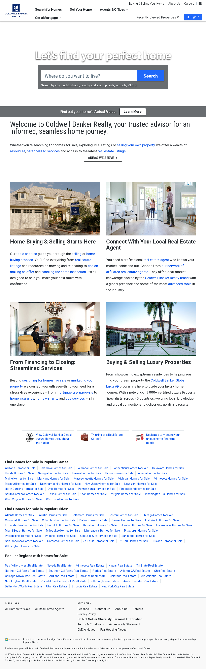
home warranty (47, 398)
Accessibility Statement (124, 624)
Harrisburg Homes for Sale (100, 525)
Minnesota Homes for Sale (171, 478)
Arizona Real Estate (61, 576)
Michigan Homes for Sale (134, 478)
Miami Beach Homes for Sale (23, 530)
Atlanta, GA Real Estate (135, 570)
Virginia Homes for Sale (126, 494)
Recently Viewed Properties (157, 17)
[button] (193, 17)
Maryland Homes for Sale (53, 478)
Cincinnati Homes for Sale (21, 520)
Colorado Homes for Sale (92, 468)
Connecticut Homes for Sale (130, 468)
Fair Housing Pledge (113, 629)
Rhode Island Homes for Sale (137, 488)
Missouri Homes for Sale (20, 483)
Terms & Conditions (91, 624)
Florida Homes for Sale (19, 473)
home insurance (22, 398)
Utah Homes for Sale (93, 494)
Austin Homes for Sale (53, 515)
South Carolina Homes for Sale (24, 494)
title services (75, 398)
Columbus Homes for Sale (58, 520)
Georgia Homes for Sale (53, 473)
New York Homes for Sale (140, 483)
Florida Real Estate (104, 570)
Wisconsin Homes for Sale (62, 499)
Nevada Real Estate (59, 565)
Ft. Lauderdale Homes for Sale (24, 525)
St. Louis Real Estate (84, 586)
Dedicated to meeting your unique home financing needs (163, 438)
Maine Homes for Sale (19, 478)
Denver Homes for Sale (126, 520)
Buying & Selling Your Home (146, 3)
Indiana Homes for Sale (152, 473)
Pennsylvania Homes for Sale (96, 488)
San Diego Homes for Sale (138, 535)
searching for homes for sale (44, 380)
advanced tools (180, 284)
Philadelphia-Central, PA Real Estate (64, 581)
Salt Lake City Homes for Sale (98, 535)
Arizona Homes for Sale (20, 468)
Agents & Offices (114, 9)
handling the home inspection (63, 272)
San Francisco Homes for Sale (24, 541)
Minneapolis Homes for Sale (102, 530)
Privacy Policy (87, 614)
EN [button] (200, 3)
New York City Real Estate (118, 586)
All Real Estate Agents (49, 609)
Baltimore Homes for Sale (88, 515)
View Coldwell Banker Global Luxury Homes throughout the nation (54, 438)
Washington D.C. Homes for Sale (165, 494)
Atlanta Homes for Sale (20, 515)
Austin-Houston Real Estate (140, 581)
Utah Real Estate (56, 586)
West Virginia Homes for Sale (23, 499)
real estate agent (156, 260)
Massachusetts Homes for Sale (94, 478)
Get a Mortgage (48, 18)
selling (76, 254)
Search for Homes (49, 9)
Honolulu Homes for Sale (63, 525)
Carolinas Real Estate (92, 576)
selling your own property (136, 145)
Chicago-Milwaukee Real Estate (25, 576)
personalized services (43, 151)
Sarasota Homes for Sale (63, 541)
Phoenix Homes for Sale (60, 535)
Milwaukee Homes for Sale (63, 530)
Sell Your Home (82, 9)
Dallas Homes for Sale (93, 520)
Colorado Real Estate (123, 576)
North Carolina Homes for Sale (24, 488)
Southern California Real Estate (68, 570)
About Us (174, 3)
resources (17, 151)
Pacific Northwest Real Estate (24, 565)
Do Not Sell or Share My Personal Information (110, 619)
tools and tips (26, 254)
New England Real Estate (21, 581)
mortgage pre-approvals (75, 392)
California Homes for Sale (56, 468)
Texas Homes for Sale (62, 494)
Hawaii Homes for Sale (86, 473)
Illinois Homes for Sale (119, 473)
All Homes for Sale (17, 609)
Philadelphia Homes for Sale (23, 535)
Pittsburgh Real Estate (105, 581)
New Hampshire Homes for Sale (60, 483)
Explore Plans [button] (30, 642)
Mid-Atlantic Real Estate (156, 576)
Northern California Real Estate (24, 570)
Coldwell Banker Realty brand (167, 278)
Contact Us (102, 609)
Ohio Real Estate (164, 570)
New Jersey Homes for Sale (102, 483)
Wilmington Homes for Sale (22, 546)
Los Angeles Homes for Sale (174, 525)
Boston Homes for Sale (123, 515)
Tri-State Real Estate (149, 565)
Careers (189, 3)
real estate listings (112, 151)
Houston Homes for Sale (136, 525)
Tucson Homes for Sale (167, 541)
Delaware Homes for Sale (168, 468)
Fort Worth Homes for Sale (162, 520)
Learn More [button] (133, 112)
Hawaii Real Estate (120, 565)
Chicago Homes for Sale (157, 515)
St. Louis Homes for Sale (98, 541)
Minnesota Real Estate (90, 565)
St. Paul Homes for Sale (134, 541)
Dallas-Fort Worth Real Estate (23, 586)
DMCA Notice (86, 629)
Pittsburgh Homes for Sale (141, 530)
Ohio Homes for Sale (61, 488)
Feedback (84, 609)
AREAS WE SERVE (103, 158)
